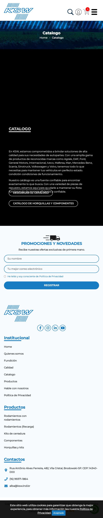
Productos (10, 381)
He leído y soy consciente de (33, 276)
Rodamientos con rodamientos (15, 417)
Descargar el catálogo (31, 194)
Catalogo (9, 374)
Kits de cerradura (14, 433)
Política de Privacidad (51, 276)
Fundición (10, 360)
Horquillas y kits (14, 447)
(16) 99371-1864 (18, 478)
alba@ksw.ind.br (19, 485)
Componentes (13, 440)
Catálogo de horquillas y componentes (43, 205)
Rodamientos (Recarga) (19, 426)
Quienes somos (14, 353)
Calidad (8, 367)
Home (43, 37)
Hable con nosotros (16, 388)
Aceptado (58, 513)
